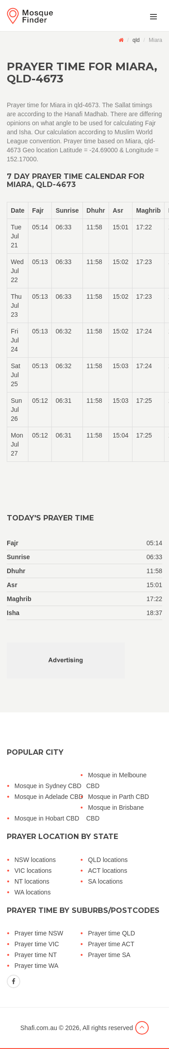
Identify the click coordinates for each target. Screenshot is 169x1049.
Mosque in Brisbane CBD (115, 813)
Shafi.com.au (38, 1027)
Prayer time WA (36, 965)
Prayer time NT (35, 954)
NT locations (32, 881)
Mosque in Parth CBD (118, 796)
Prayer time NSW (38, 933)
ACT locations (107, 870)
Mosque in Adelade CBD (48, 796)
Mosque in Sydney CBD (48, 785)
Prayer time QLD (111, 933)
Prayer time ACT (111, 944)
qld (136, 40)
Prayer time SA (109, 954)
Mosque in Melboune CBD (116, 780)
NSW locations (35, 859)
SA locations (105, 881)
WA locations (32, 892)
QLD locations (108, 859)
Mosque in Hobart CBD (46, 818)
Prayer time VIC (36, 944)
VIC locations (32, 870)
